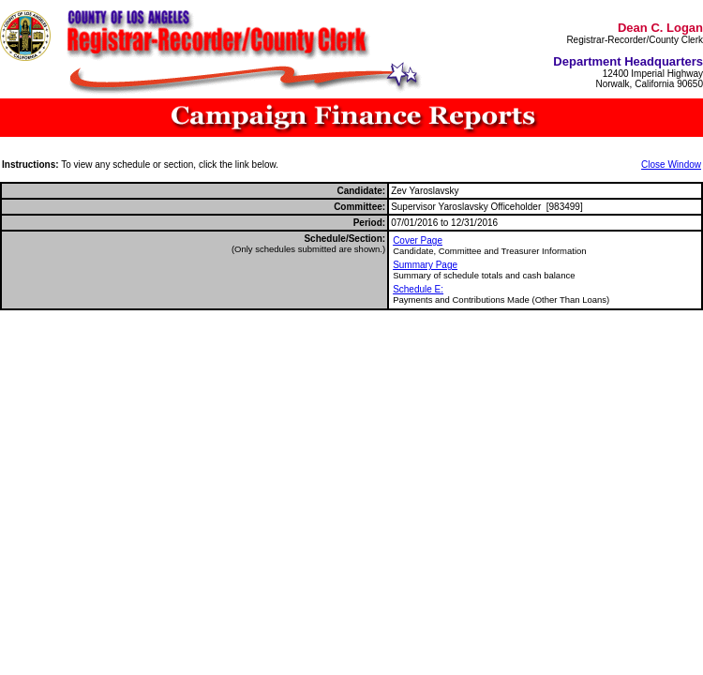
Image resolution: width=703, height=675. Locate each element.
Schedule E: (418, 289)
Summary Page (425, 265)
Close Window (671, 164)
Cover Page (417, 240)
